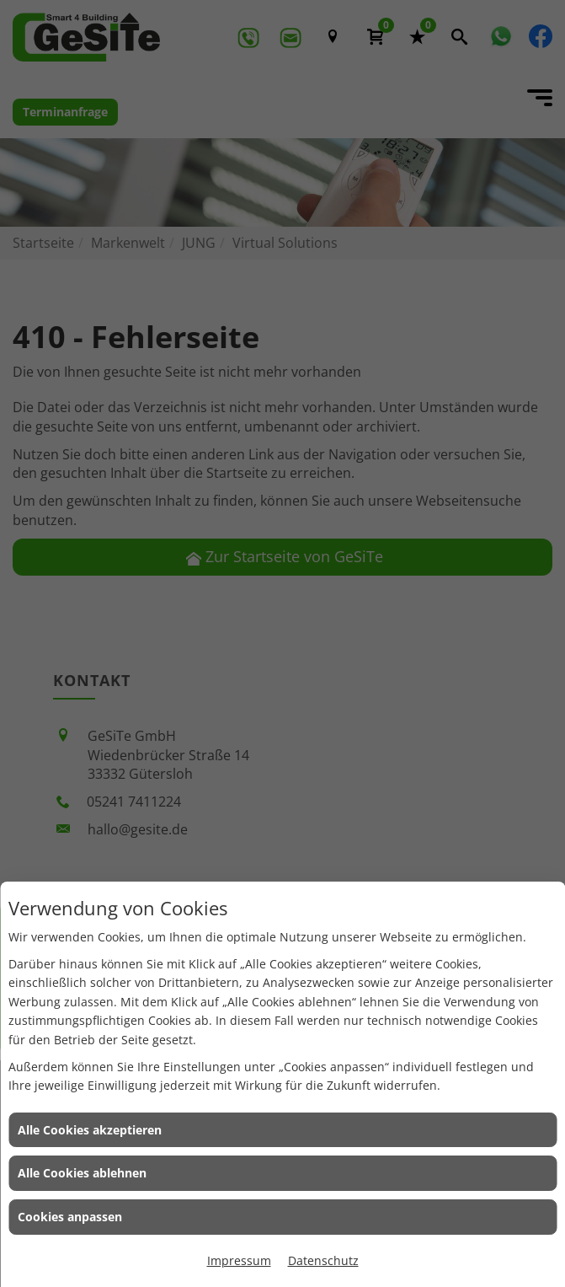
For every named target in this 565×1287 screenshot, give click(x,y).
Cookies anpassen (70, 1217)
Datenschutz (323, 1260)
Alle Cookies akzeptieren (90, 1130)
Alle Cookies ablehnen (82, 1173)
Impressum (239, 1260)
